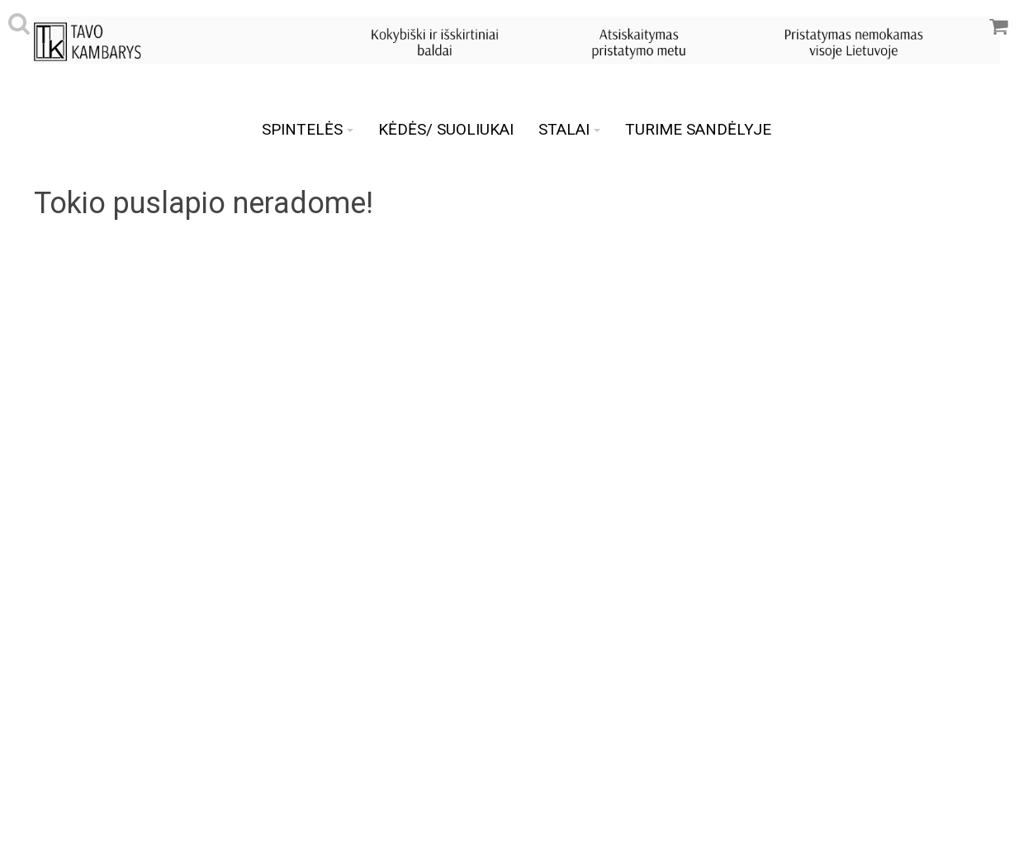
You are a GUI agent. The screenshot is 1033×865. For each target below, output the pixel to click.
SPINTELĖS (307, 129)
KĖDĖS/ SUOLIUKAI (446, 129)
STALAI (569, 129)
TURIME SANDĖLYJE (698, 129)
